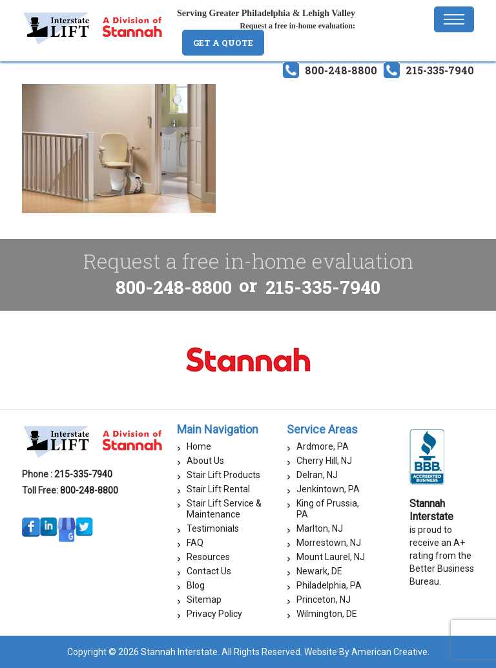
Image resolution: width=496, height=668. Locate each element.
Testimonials (213, 528)
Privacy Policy (214, 614)
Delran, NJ (317, 475)
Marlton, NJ (319, 528)
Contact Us (209, 571)
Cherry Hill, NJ (324, 460)
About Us (205, 460)
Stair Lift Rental (218, 489)
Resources (208, 557)
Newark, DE (319, 571)
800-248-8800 (341, 70)
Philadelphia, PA (329, 585)
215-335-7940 (440, 70)
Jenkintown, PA (328, 489)
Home (199, 446)
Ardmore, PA (322, 446)
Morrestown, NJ (328, 543)
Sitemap (204, 599)
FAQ (195, 543)
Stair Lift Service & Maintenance (224, 508)
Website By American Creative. (366, 652)
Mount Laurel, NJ (330, 557)
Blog (196, 585)
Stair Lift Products (223, 475)
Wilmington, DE (326, 614)
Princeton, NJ (323, 599)
